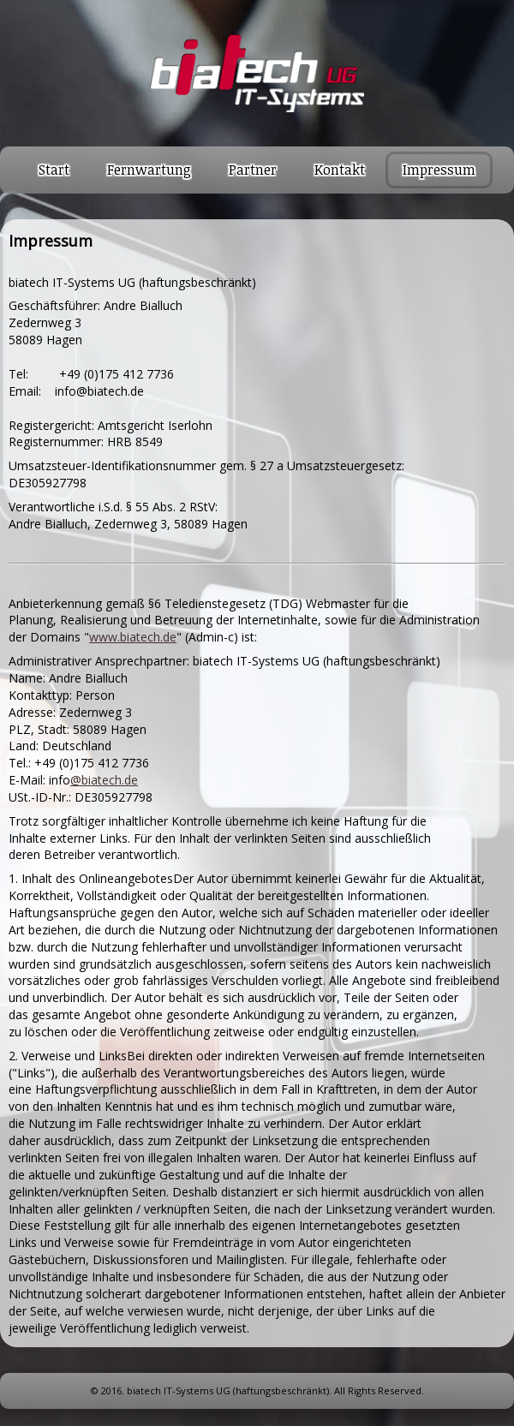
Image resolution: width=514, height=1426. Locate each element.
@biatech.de (104, 780)
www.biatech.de (132, 637)
